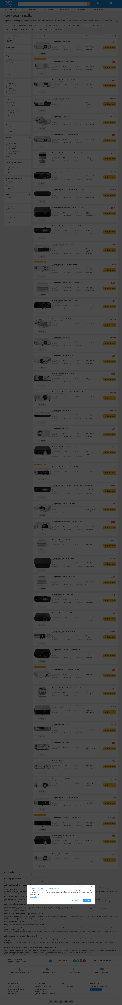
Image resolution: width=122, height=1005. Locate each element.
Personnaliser (75, 900)
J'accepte (87, 900)
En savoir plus (33, 897)
